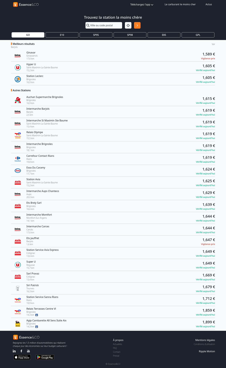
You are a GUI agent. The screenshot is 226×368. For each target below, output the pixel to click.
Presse (116, 355)
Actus (209, 4)
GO (28, 35)
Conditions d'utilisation (204, 344)
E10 (62, 35)
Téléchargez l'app (142, 5)
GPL (198, 35)
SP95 (96, 35)
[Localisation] (128, 25)
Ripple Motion (207, 351)
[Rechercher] (137, 25)
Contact (116, 351)
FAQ (115, 348)
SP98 (130, 35)
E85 (164, 35)
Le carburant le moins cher (180, 4)
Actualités (117, 344)
